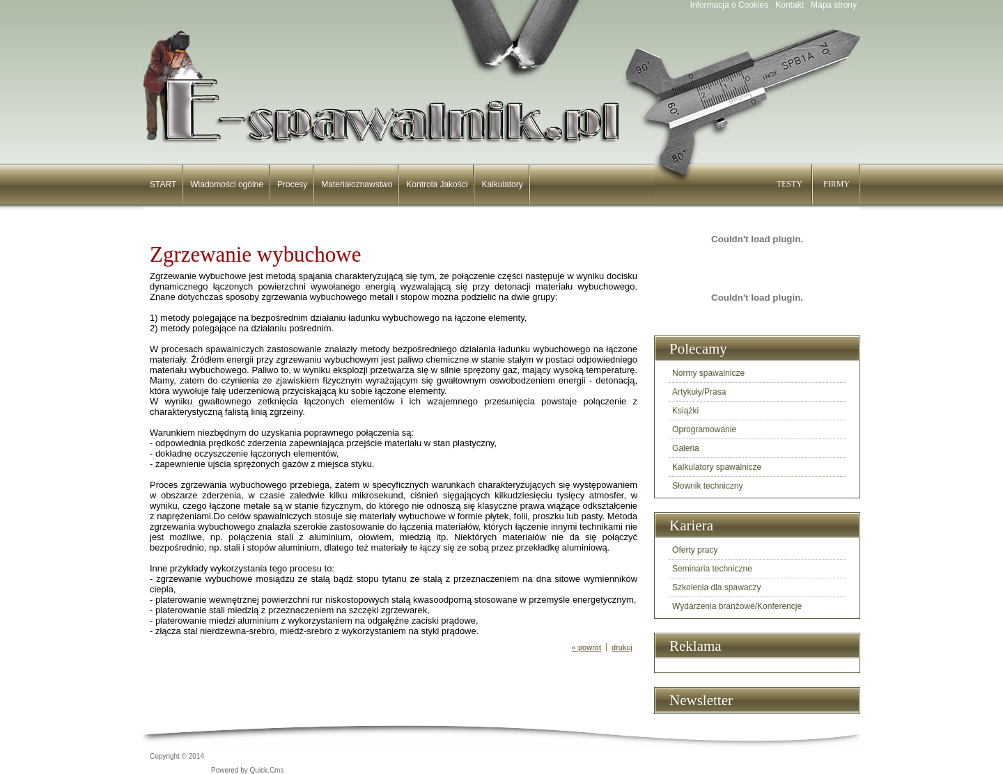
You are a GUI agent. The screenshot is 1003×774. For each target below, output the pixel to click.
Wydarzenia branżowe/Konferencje (737, 606)
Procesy (292, 184)
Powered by (247, 770)
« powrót (586, 647)
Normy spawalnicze (708, 373)
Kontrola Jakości (436, 184)
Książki (685, 411)
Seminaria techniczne (712, 569)
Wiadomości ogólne (226, 184)
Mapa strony (834, 5)
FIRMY (836, 184)
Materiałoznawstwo (356, 184)
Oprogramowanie (704, 429)
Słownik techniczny (707, 486)
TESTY (789, 184)
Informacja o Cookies (729, 5)
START (163, 184)
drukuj (622, 647)
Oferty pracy (694, 550)
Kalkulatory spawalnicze (716, 467)
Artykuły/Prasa (699, 392)
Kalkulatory (501, 184)
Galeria (685, 448)
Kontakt (789, 5)
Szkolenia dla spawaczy (716, 587)
